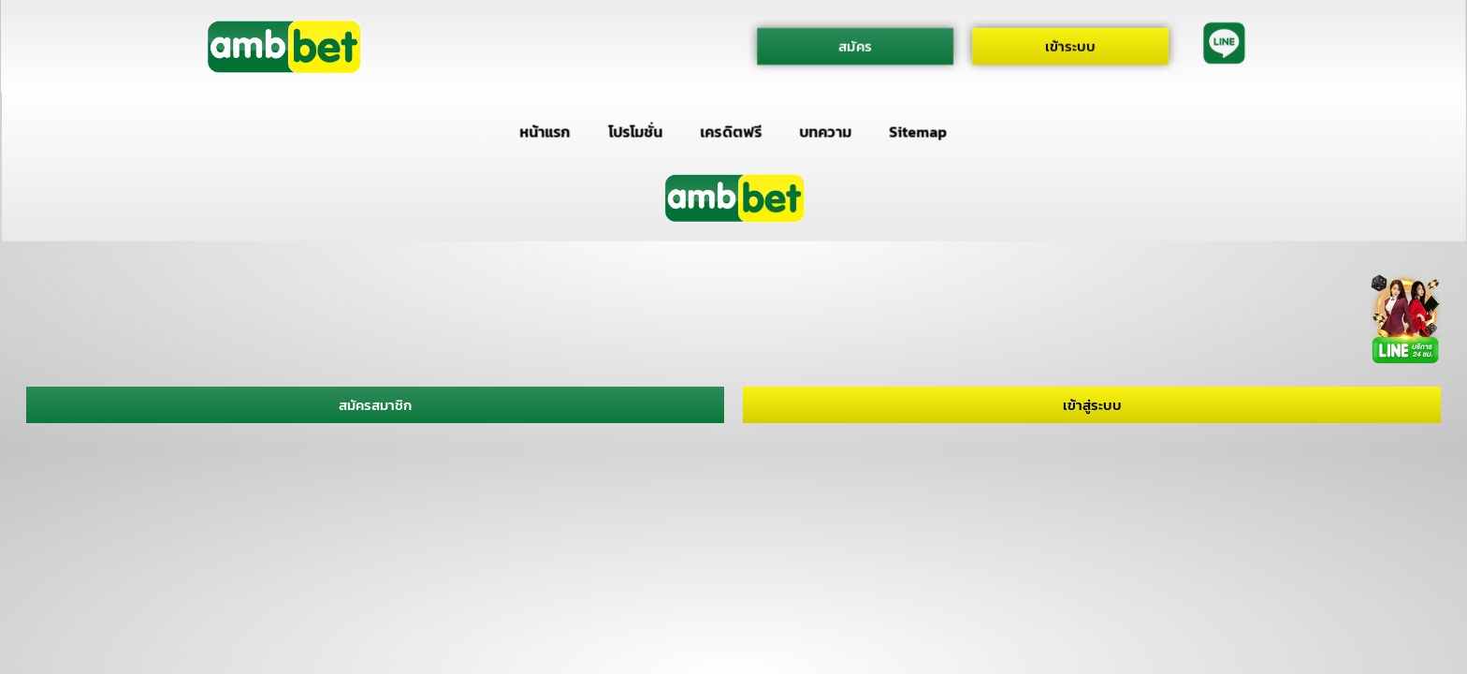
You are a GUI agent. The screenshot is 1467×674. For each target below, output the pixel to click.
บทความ (825, 132)
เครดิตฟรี (732, 132)
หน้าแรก (544, 132)
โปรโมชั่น (635, 132)
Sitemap (918, 132)
